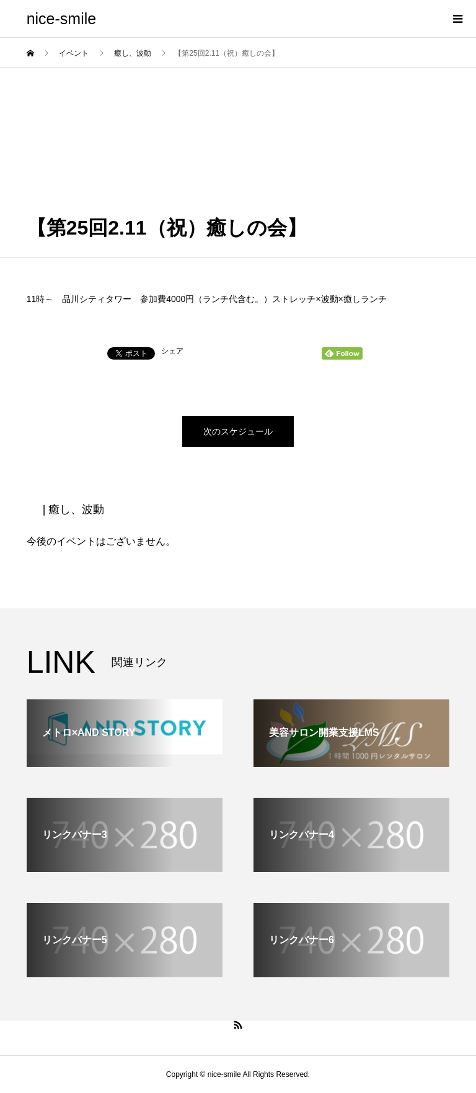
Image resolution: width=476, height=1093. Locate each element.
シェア (172, 351)
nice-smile (62, 18)
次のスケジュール (238, 431)
